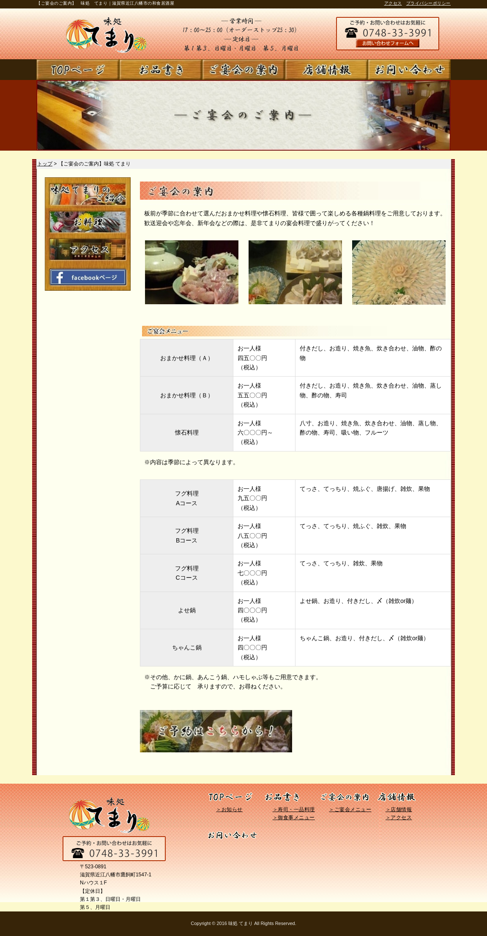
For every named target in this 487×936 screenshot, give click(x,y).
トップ (44, 164)
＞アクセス (399, 817)
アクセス (393, 3)
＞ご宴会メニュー (350, 809)
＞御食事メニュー (294, 817)
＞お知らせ (229, 809)
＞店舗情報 (399, 809)
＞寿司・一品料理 (294, 809)
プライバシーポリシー (428, 3)
